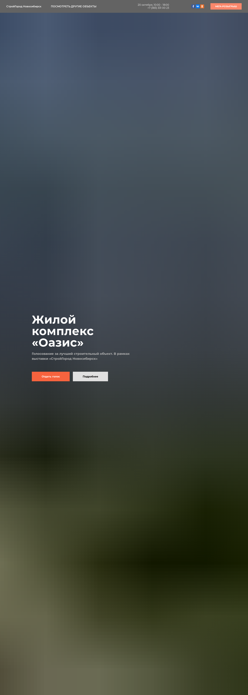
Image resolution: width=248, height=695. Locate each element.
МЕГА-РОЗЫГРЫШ (226, 6)
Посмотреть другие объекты (73, 6)
